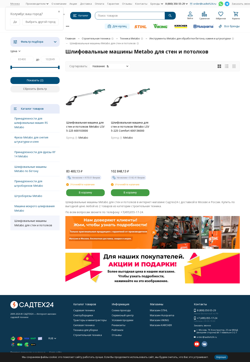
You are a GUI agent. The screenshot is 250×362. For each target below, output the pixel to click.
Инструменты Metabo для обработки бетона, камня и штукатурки (190, 38)
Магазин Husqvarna (162, 315)
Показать (33, 80)
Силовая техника (84, 325)
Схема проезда (121, 310)
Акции (73, 3)
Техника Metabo (130, 38)
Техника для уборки (85, 330)
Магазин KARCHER (161, 325)
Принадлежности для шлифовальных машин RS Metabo (31, 123)
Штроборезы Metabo (28, 196)
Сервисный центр (123, 315)
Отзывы (127, 3)
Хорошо (221, 357)
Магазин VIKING (159, 320)
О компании (59, 3)
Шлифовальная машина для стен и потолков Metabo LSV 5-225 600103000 (85, 126)
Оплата (99, 3)
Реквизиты (118, 325)
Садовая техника (84, 310)
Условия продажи (122, 320)
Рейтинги (117, 330)
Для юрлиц (117, 26)
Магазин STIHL (158, 310)
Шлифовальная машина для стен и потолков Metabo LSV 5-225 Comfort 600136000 (130, 126)
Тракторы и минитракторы (90, 320)
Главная (70, 38)
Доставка (86, 3)
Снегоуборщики (83, 315)
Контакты (141, 3)
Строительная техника (96, 38)
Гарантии (113, 3)
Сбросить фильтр (35, 89)
